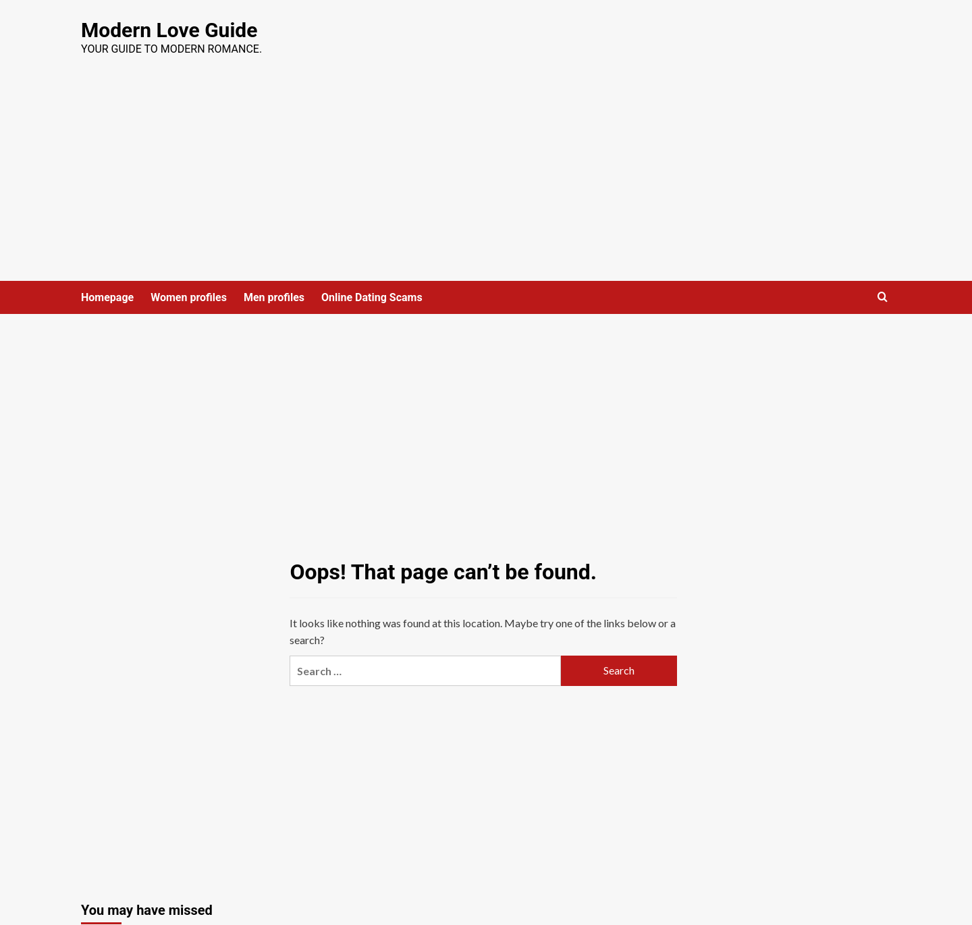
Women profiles (189, 297)
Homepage (107, 297)
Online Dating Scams (372, 297)
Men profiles (274, 297)
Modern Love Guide (169, 30)
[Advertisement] (486, 179)
